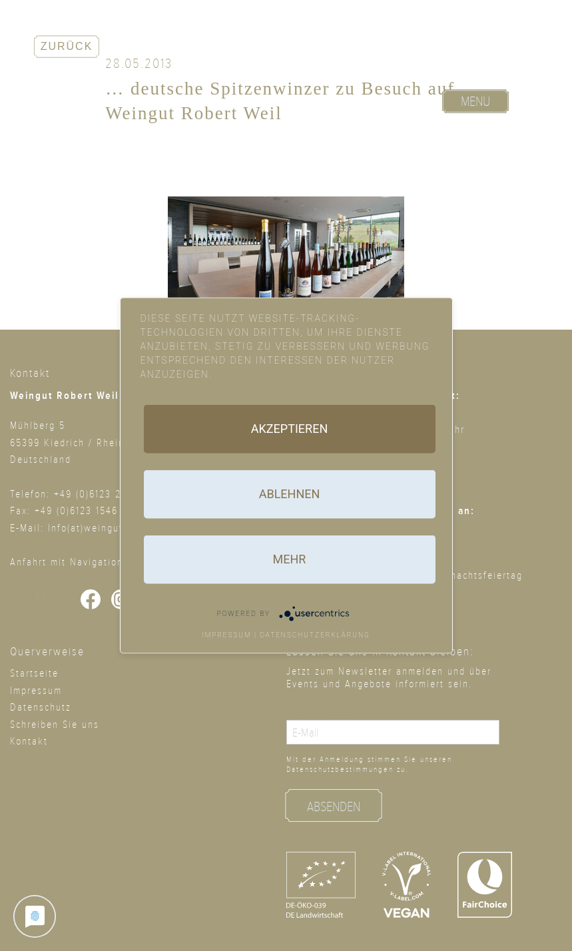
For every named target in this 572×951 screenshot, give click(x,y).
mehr (289, 559)
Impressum (227, 635)
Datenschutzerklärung (315, 635)
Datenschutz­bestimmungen (340, 770)
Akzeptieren (289, 429)
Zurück (67, 46)
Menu (475, 101)
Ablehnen (289, 494)
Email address (325, 712)
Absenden (333, 806)
